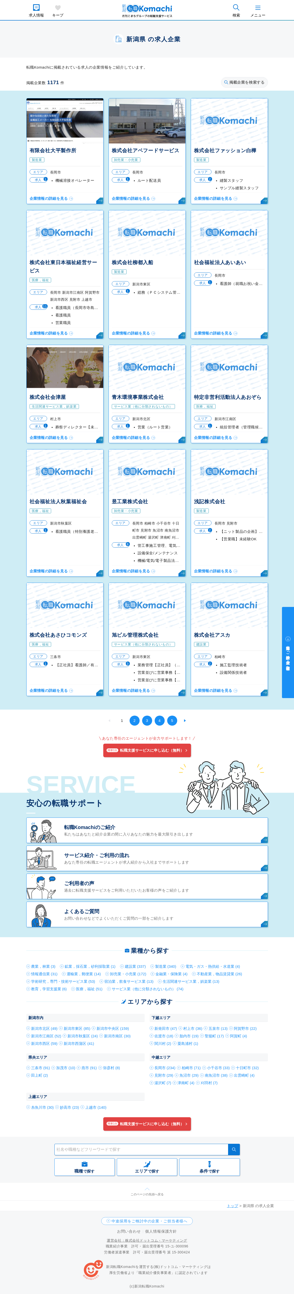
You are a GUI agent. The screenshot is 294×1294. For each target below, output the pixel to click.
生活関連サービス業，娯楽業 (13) (191, 981)
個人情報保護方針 (161, 1231)
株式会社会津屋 (48, 397)
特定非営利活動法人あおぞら (228, 397)
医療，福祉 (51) (89, 989)
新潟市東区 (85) (77, 1028)
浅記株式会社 (209, 501)
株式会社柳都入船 (132, 262)
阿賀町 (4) (238, 1036)
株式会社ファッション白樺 (225, 150)
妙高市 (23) (69, 1107)
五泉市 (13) (218, 1028)
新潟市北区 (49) (44, 1028)
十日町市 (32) (247, 1068)
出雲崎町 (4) (244, 1075)
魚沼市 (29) (189, 1075)
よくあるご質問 (81, 911)
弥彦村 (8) (111, 1068)
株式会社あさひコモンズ (58, 635)
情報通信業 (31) (44, 974)
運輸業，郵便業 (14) (84, 974)
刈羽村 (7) (209, 1083)
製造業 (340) (165, 966)
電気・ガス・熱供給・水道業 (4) (212, 966)
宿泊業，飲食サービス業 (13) (128, 981)
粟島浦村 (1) (187, 1043)
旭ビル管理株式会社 (135, 635)
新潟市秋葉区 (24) (82, 1036)
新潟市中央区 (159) (112, 1028)
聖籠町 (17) (214, 1036)
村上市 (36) (192, 1028)
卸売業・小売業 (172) (128, 974)
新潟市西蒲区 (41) (79, 1043)
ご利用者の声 (79, 883)
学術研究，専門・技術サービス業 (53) (63, 981)
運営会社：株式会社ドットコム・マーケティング (147, 1240)
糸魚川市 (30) (42, 1107)
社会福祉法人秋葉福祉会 (58, 501)
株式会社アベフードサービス (145, 150)
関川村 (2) (162, 1043)
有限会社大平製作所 (53, 150)
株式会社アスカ (212, 635)
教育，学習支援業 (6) (49, 989)
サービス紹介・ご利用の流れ (96, 855)
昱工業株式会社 (130, 501)
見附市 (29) (163, 1075)
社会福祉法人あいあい (220, 262)
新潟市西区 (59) (44, 1043)
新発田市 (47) (165, 1028)
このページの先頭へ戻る (147, 1194)
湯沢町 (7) (162, 1083)
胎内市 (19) (189, 1036)
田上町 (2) (39, 1075)
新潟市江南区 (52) (46, 1036)
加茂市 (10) (65, 1068)
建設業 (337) (135, 966)
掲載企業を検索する (244, 82)
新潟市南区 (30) (117, 1036)
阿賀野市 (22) (245, 1028)
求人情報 (36, 15)
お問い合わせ (129, 1231)
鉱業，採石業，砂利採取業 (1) (90, 966)
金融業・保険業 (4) (171, 974)
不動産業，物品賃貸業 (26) (219, 974)
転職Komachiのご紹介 (89, 827)
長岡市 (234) (164, 1068)
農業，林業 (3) (43, 966)
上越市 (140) (95, 1107)
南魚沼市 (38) (216, 1075)
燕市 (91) (89, 1068)
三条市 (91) (40, 1068)
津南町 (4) (185, 1083)
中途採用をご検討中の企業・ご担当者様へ (149, 1221)
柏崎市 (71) (191, 1068)
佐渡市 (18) (163, 1036)
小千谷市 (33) (218, 1068)
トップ (232, 1206)
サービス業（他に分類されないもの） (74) (147, 989)
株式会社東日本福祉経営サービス (63, 266)
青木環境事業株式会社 (138, 397)
